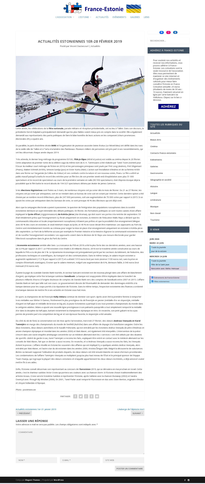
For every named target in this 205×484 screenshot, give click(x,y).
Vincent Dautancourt (79, 47)
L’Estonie (84, 18)
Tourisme (154, 220)
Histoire (154, 187)
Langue (153, 194)
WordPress (59, 481)
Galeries (135, 18)
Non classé (155, 214)
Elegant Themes (32, 481)
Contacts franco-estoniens (163, 154)
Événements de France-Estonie (165, 278)
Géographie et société (160, 180)
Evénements (119, 18)
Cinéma (154, 147)
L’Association (64, 18)
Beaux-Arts (155, 140)
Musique (154, 207)
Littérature (155, 200)
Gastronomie (156, 174)
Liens (146, 18)
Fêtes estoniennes (160, 282)
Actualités (102, 18)
